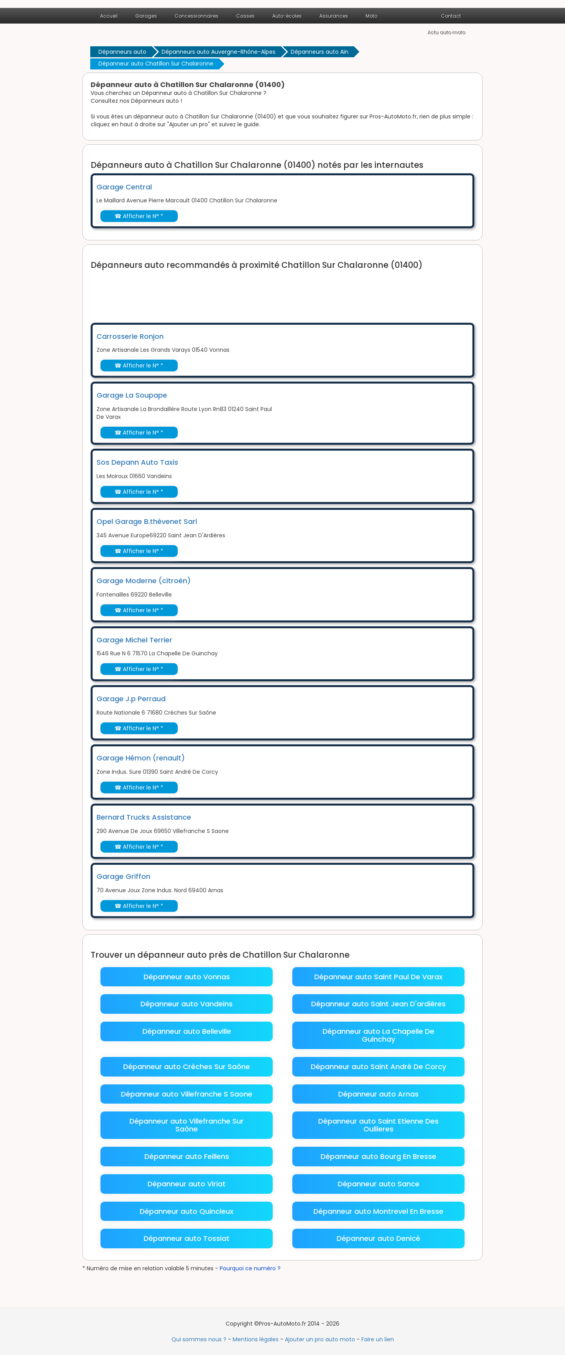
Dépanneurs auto (122, 52)
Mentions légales (256, 1339)
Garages (146, 16)
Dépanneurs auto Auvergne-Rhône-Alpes (218, 52)
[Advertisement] (233, 291)
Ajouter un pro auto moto (320, 1339)
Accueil (109, 16)
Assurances (333, 16)
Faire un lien (377, 1339)
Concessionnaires (197, 16)
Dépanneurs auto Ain (319, 52)
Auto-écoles (287, 16)
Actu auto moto (446, 32)
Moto (371, 16)
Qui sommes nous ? (198, 1339)
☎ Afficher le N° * (139, 216)
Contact (451, 16)
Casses (245, 16)
